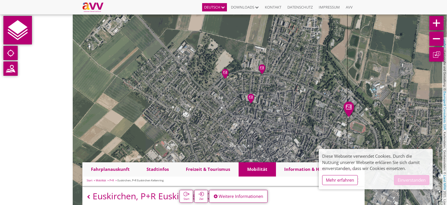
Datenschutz (300, 7)
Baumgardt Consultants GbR (444, 110)
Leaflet (444, 43)
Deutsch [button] (214, 7)
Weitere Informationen (238, 196)
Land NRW (444, 182)
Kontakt (273, 7)
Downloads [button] (245, 7)
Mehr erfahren (340, 180)
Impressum (329, 7)
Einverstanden (412, 180)
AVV (349, 7)
